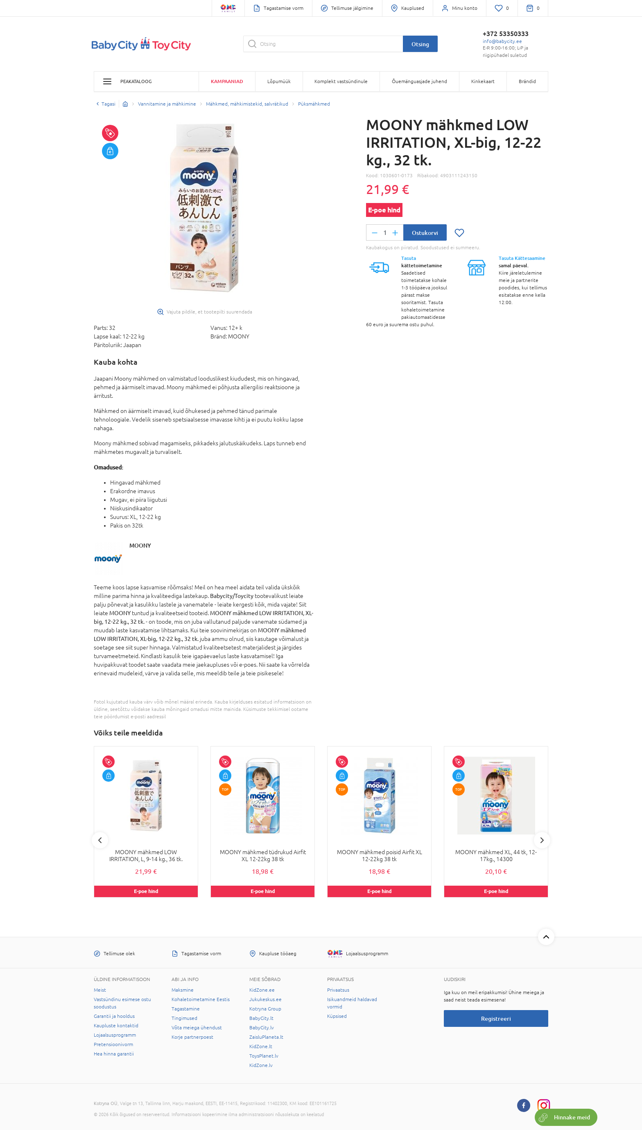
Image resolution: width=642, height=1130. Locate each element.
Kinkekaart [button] (483, 81)
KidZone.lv (261, 1065)
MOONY (140, 545)
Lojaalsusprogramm (115, 1035)
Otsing (420, 44)
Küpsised (337, 1016)
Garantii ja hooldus (114, 1016)
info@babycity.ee (502, 41)
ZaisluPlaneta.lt (266, 1037)
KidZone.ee (262, 990)
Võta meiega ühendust (197, 1028)
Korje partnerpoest (192, 1037)
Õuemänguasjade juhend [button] (419, 81)
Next (542, 840)
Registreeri (496, 1018)
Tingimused (184, 1018)
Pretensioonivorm (113, 1044)
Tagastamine (186, 1009)
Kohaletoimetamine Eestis (201, 999)
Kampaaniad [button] (227, 81)
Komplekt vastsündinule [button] (341, 81)
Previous (100, 840)
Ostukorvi (425, 232)
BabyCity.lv (261, 1028)
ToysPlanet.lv (263, 1056)
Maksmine (183, 990)
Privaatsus (338, 990)
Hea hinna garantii (114, 1054)
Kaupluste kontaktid (116, 1026)
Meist (100, 990)
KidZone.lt (260, 1046)
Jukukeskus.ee (265, 999)
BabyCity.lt (261, 1018)
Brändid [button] (527, 81)
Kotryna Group (265, 1009)
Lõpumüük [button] (279, 81)
